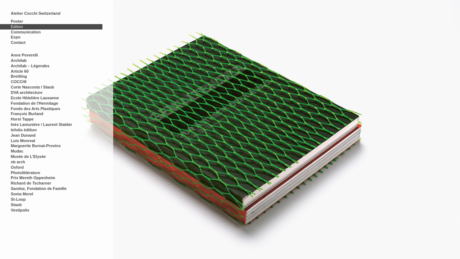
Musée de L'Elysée (28, 156)
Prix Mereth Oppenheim (33, 178)
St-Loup (18, 199)
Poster (17, 21)
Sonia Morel (22, 194)
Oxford (17, 167)
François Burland (27, 114)
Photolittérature (25, 173)
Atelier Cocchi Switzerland (35, 13)
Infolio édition (24, 130)
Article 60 (20, 71)
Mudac (17, 151)
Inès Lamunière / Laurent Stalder (41, 124)
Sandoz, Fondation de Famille (38, 188)
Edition (17, 26)
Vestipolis (20, 210)
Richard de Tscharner (31, 183)
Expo (15, 37)
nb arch (18, 162)
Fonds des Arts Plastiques (35, 108)
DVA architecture (26, 92)
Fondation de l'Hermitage (34, 103)
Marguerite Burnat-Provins (36, 146)
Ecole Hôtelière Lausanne (35, 98)
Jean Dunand (23, 135)
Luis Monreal (23, 140)
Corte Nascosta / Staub (32, 87)
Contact (18, 42)
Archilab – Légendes (30, 66)
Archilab (19, 60)
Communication (26, 32)
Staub (16, 205)
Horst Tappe (22, 119)
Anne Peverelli (24, 55)
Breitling (19, 76)
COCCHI (18, 81)
